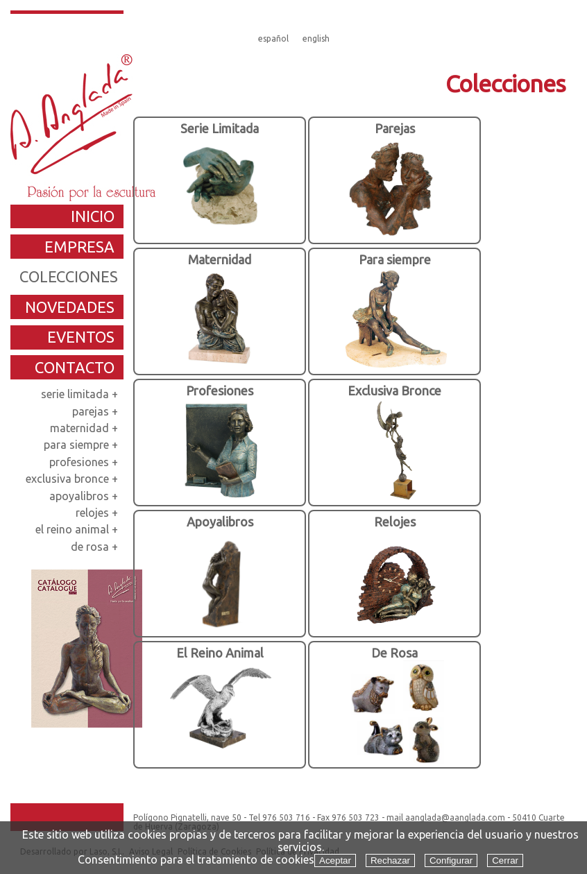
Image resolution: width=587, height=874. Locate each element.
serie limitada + (81, 394)
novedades (69, 307)
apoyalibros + (85, 496)
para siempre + (82, 444)
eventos (80, 336)
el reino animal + (78, 529)
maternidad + (85, 428)
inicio (92, 216)
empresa (79, 246)
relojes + (98, 512)
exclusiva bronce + (73, 478)
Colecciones (505, 83)
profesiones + (85, 462)
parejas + (96, 411)
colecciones (68, 276)
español (273, 38)
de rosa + (96, 546)
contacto (74, 367)
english (316, 38)
